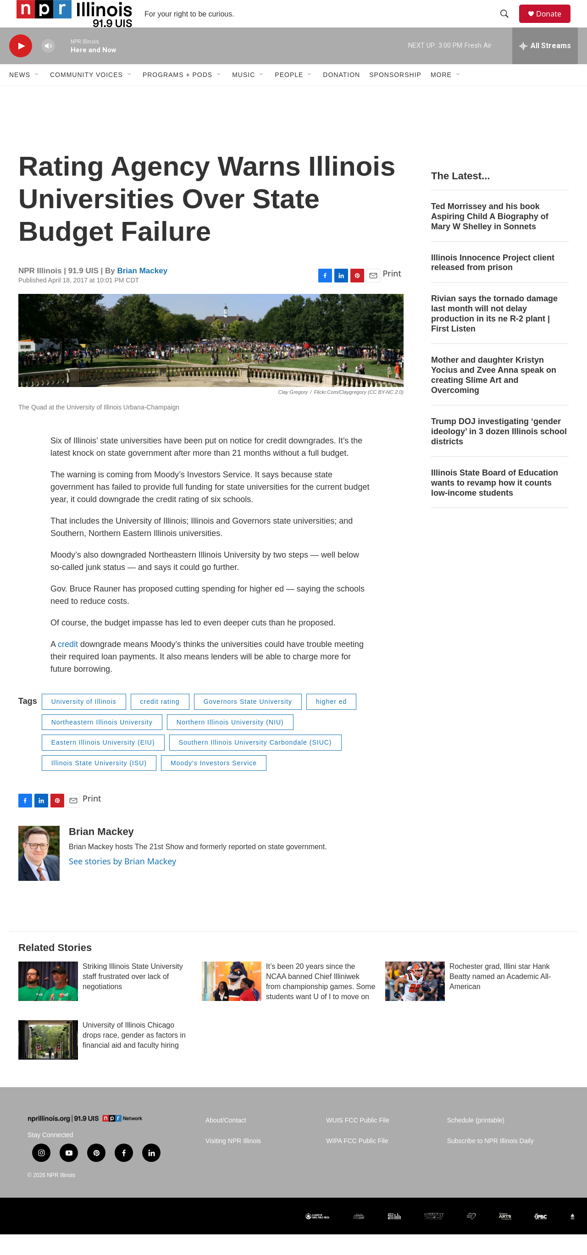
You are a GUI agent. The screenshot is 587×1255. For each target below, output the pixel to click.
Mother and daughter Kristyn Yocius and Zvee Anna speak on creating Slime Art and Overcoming (493, 395)
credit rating (160, 722)
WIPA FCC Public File (357, 1161)
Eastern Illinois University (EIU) (103, 763)
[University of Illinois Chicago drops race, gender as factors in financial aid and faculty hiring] (48, 1060)
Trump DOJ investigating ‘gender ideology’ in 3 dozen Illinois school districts (499, 452)
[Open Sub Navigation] (37, 95)
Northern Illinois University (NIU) (230, 742)
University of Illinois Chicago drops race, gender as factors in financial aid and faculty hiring (134, 1056)
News (19, 95)
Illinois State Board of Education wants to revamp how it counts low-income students (494, 503)
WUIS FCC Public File (357, 1141)
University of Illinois (83, 722)
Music (243, 95)
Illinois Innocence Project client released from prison (492, 283)
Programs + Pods (177, 95)
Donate (554, 24)
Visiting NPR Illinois (233, 1161)
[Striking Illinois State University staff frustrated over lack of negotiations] (48, 1002)
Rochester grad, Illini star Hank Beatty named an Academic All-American (500, 997)
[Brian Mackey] (39, 873)
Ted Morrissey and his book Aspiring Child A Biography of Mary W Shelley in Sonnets (489, 237)
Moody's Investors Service (214, 783)
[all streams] (545, 66)
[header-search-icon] (508, 24)
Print (391, 293)
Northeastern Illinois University (102, 742)
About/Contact (225, 1141)
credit (68, 664)
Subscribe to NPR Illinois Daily (490, 1161)
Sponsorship (395, 95)
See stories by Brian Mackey (122, 881)
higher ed (331, 722)
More (441, 95)
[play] (20, 66)
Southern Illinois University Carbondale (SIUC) (255, 763)
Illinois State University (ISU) (99, 783)
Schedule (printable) (475, 1141)
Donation (341, 95)
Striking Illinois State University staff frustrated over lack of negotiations (133, 997)
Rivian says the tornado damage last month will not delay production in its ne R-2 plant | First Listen (494, 334)
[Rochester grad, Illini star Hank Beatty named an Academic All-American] (415, 1002)
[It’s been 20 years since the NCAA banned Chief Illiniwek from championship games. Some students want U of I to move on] (231, 1002)
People (289, 95)
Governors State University (248, 722)
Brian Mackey (142, 291)
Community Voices (86, 95)
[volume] (48, 66)
